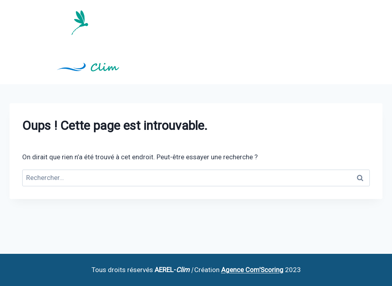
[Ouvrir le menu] (375, 42)
